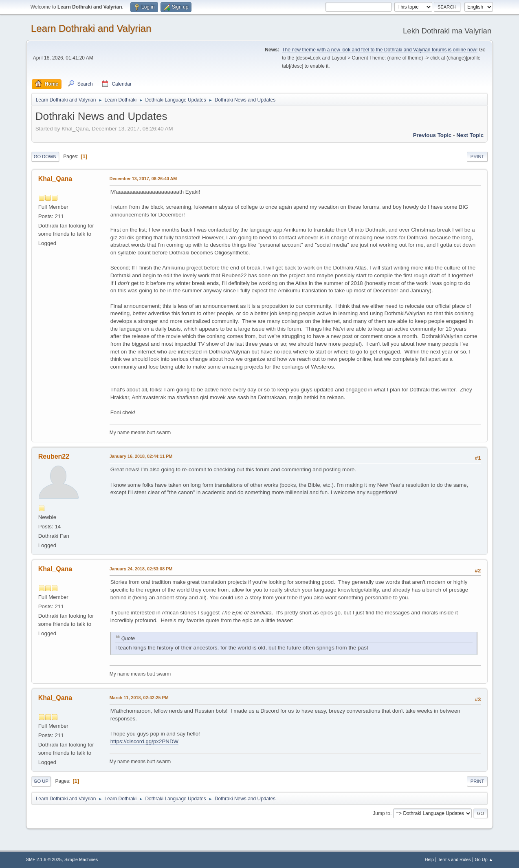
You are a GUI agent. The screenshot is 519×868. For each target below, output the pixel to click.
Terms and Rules (454, 859)
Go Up (41, 781)
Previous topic (432, 135)
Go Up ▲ (484, 859)
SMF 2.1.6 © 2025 (44, 859)
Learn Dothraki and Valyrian (91, 28)
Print (477, 156)
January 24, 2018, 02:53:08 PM (141, 568)
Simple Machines (81, 859)
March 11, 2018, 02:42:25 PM (139, 697)
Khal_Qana (55, 178)
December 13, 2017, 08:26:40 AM (143, 178)
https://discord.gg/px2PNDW (144, 741)
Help (429, 859)
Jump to (381, 813)
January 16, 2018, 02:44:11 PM (141, 456)
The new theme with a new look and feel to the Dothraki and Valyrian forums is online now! (379, 50)
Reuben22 (53, 456)
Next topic (470, 135)
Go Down (45, 156)
